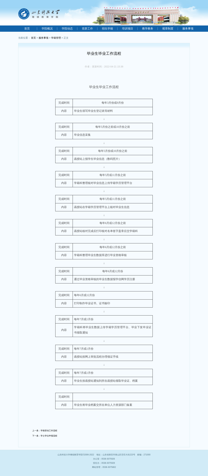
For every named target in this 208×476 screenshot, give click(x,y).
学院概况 (47, 28)
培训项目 (127, 28)
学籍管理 (56, 37)
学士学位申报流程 (49, 436)
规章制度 (167, 28)
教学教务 (147, 28)
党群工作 (87, 28)
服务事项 (187, 28)
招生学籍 (107, 28)
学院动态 (67, 28)
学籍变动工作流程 (49, 430)
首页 (27, 28)
